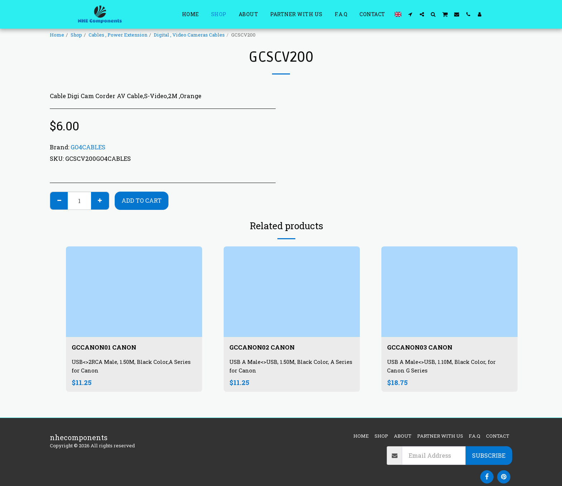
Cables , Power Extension (118, 35)
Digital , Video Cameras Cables (189, 35)
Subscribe (488, 455)
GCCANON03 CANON (424, 347)
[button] (410, 14)
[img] (134, 291)
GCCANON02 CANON (267, 347)
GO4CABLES (88, 147)
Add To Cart (142, 200)
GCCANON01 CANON (109, 347)
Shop (76, 35)
